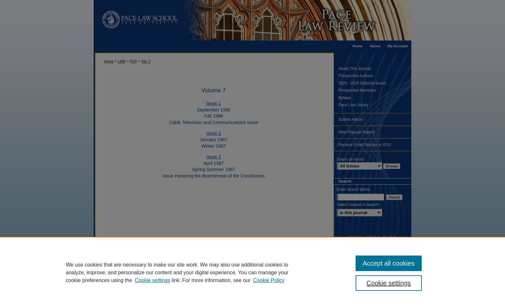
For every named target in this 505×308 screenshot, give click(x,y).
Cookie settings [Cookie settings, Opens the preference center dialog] (389, 283)
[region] (252, 272)
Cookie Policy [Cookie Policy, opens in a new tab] (269, 280)
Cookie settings (152, 280)
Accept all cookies (389, 263)
